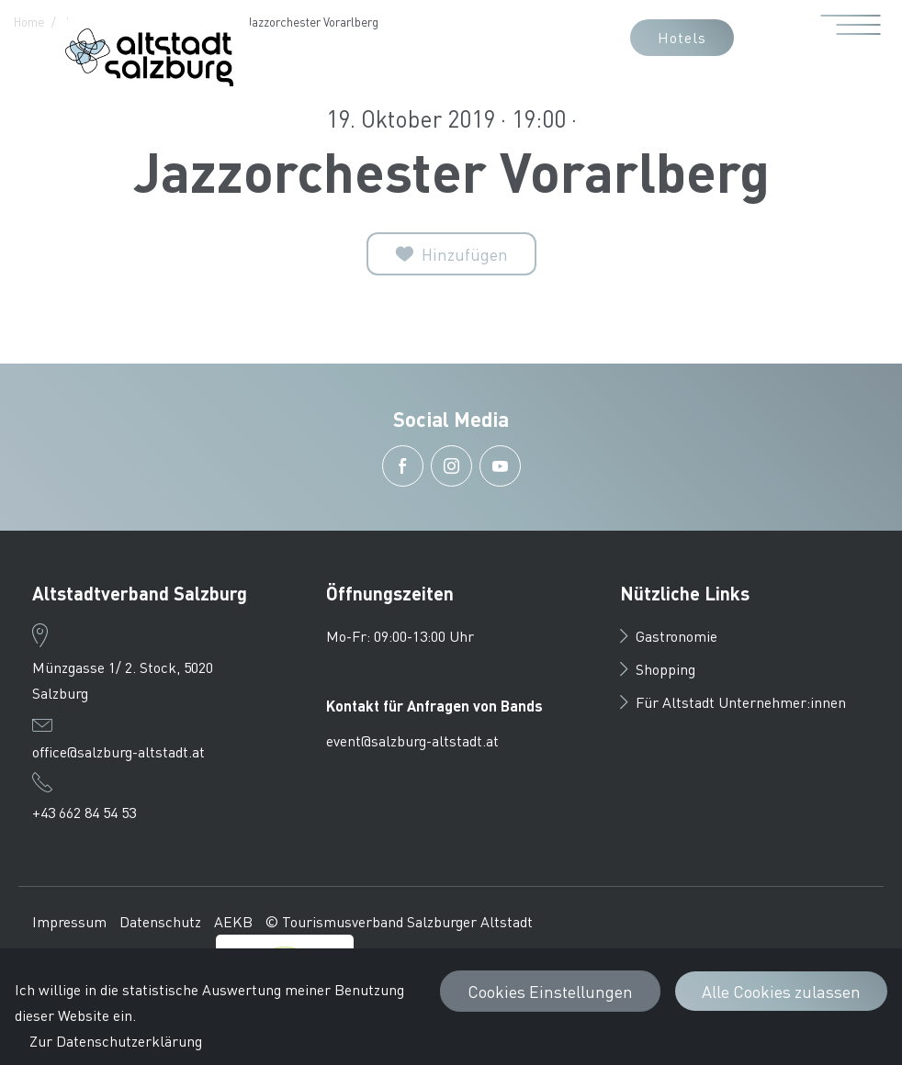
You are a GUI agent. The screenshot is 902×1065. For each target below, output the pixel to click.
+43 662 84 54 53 (84, 812)
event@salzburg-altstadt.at (412, 740)
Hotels (682, 37)
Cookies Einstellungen (550, 991)
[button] (468, 37)
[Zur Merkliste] (451, 253)
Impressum (69, 921)
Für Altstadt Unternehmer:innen (733, 702)
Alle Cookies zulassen (781, 991)
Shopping (657, 668)
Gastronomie (668, 635)
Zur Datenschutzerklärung (115, 1040)
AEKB (233, 921)
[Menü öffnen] (851, 37)
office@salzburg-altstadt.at (118, 751)
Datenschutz (160, 921)
